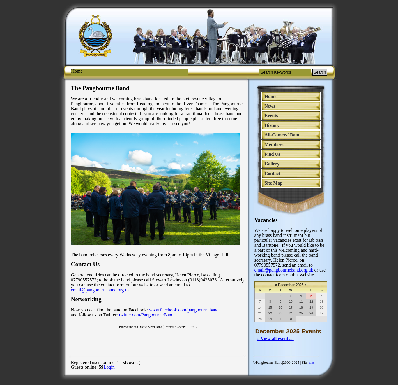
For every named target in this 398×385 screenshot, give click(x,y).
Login (109, 367)
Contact (272, 173)
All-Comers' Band (283, 134)
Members (274, 144)
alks (312, 362)
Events (271, 115)
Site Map (274, 183)
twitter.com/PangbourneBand (146, 314)
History (272, 125)
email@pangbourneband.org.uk (283, 269)
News (270, 106)
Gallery (272, 163)
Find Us (272, 154)
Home (271, 96)
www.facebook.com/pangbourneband (184, 309)
